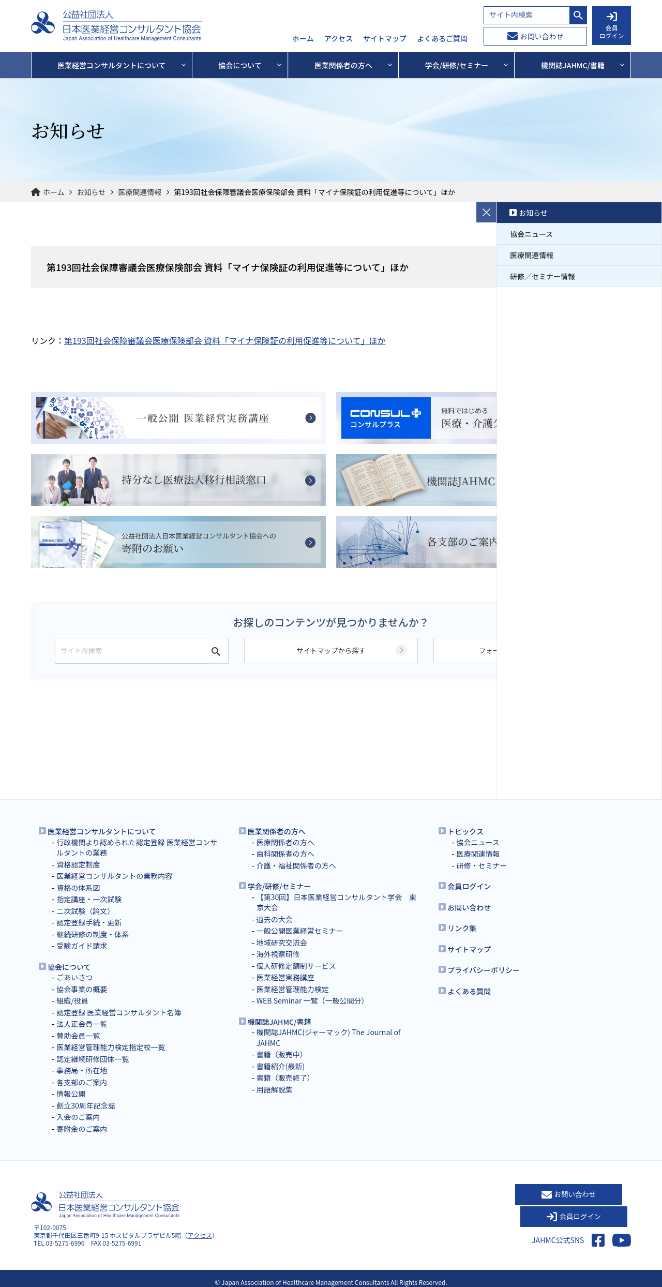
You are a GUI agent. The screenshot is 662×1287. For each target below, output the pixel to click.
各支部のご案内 (81, 1082)
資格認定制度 (78, 864)
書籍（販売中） (282, 1054)
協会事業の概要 (81, 989)
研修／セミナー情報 (542, 276)
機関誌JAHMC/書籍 (279, 1021)
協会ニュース (531, 234)
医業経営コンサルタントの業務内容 (114, 876)
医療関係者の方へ (285, 842)
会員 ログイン (611, 26)
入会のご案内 (78, 1117)
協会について (69, 967)
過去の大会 (275, 919)
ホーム (303, 38)
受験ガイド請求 (81, 945)
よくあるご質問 (442, 38)
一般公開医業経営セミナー (300, 930)
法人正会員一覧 (81, 1024)
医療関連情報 (139, 192)
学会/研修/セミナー (279, 886)
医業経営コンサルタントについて (102, 831)
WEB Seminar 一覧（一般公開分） (313, 1000)
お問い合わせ (535, 36)
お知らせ (91, 192)
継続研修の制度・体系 (92, 934)
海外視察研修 (278, 954)
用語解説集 (275, 1089)
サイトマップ (385, 38)
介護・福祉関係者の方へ (296, 865)
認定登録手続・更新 (89, 922)
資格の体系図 (78, 887)
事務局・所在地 (81, 1070)
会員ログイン (469, 886)
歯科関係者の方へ (285, 853)
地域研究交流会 (282, 942)
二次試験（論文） (85, 911)
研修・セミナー (481, 865)
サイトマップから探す (331, 661)
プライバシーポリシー (483, 970)
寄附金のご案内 (81, 1129)
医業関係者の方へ (277, 831)
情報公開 (70, 1093)
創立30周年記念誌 (85, 1105)
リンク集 (461, 928)
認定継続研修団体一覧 (92, 1059)
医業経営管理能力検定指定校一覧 (110, 1047)
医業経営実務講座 (285, 977)
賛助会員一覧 (78, 1035)
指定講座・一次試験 (89, 899)
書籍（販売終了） (285, 1077)
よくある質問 (469, 991)
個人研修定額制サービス (296, 966)
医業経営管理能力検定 (293, 989)
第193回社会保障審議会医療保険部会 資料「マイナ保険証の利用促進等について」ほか (224, 340)
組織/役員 (72, 1000)
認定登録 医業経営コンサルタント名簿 (118, 1012)
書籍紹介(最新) (281, 1066)
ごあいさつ (74, 977)
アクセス (338, 38)
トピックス (465, 831)
